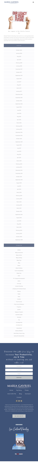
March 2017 (19, 88)
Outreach (28, 394)
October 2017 (19, 72)
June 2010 (19, 220)
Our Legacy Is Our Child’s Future (19, 31)
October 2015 (19, 138)
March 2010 (19, 227)
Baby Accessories (19, 252)
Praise (27, 390)
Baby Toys (19, 260)
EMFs (19, 275)
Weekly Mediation (19, 330)
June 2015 (19, 151)
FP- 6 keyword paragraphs (19, 278)
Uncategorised (19, 322)
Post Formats (19, 301)
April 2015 (19, 157)
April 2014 (19, 189)
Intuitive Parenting (19, 286)
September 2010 (19, 214)
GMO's (19, 281)
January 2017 (19, 91)
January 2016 (19, 129)
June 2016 (19, 113)
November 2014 (19, 173)
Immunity (19, 283)
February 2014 (19, 195)
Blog (19, 33)
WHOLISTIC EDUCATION (19, 335)
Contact (19, 397)
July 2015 (19, 148)
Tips (19, 319)
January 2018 (19, 66)
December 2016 (19, 94)
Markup (19, 291)
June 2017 (19, 81)
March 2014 (19, 192)
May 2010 (19, 224)
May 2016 (19, 116)
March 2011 (19, 208)
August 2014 (19, 182)
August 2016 (19, 107)
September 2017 (19, 75)
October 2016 (19, 100)
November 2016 (19, 97)
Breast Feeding (19, 268)
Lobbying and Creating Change (19, 288)
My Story (19, 390)
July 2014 (19, 186)
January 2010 (19, 233)
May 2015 (19, 154)
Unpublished (19, 328)
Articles (19, 250)
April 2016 (19, 119)
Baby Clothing (19, 257)
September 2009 (19, 239)
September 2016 (19, 103)
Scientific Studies (19, 314)
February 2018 (19, 62)
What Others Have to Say (19, 333)
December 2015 (19, 132)
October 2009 (19, 236)
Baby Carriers (19, 255)
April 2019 (19, 59)
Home (11, 390)
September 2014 (19, 179)
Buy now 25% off (19, 416)
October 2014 (19, 176)
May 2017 (19, 84)
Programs (19, 306)
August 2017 (19, 78)
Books (19, 265)
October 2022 (19, 50)
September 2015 (19, 141)
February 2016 (19, 126)
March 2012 (19, 201)
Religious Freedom (19, 312)
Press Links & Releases (19, 304)
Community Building (19, 270)
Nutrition (19, 299)
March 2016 (19, 122)
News (19, 296)
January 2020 (19, 53)
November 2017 (19, 69)
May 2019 (19, 56)
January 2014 (19, 198)
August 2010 (19, 217)
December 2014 (19, 170)
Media (19, 294)
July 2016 (19, 110)
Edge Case (19, 273)
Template (19, 317)
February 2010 (19, 230)
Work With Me (11, 394)
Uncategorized (19, 325)
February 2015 (19, 164)
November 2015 (19, 135)
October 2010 (19, 211)
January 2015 (19, 167)
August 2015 (19, 145)
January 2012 (19, 205)
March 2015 (19, 160)
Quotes (19, 309)
